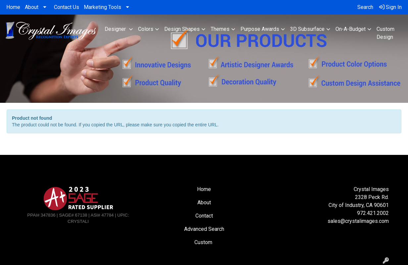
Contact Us (66, 7)
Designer (116, 29)
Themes (220, 29)
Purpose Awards (259, 29)
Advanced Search (204, 229)
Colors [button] (145, 29)
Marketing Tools (102, 7)
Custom (204, 242)
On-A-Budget (350, 29)
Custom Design (385, 33)
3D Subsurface (307, 29)
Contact (204, 216)
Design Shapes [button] (182, 29)
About (31, 7)
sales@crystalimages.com (358, 221)
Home (13, 7)
